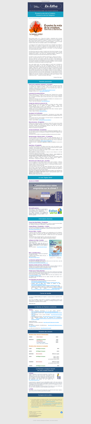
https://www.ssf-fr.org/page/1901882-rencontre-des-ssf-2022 (40, 268)
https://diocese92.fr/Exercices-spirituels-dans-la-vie (38, 262)
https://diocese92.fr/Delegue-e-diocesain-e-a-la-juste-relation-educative (44, 311)
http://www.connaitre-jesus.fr (34, 257)
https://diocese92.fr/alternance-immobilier (51, 322)
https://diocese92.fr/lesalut (42, 246)
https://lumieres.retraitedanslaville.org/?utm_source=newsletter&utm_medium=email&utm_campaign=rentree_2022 (45, 285)
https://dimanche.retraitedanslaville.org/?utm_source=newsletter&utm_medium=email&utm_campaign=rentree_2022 (45, 282)
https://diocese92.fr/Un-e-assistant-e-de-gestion (52, 316)
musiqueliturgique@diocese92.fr (35, 275)
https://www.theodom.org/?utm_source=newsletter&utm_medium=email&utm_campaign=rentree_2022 (46, 289)
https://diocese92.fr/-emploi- (46, 328)
